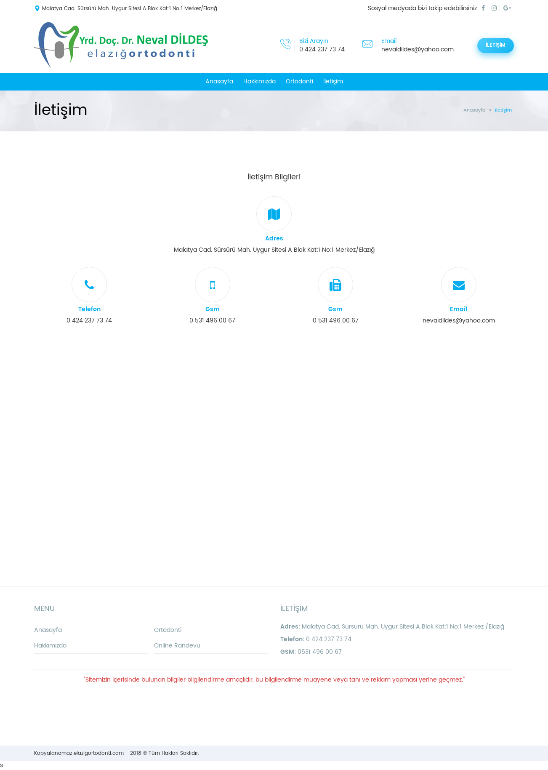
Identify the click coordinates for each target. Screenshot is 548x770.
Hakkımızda (259, 81)
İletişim (333, 81)
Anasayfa (219, 81)
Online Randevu (177, 645)
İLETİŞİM (495, 45)
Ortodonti (299, 81)
